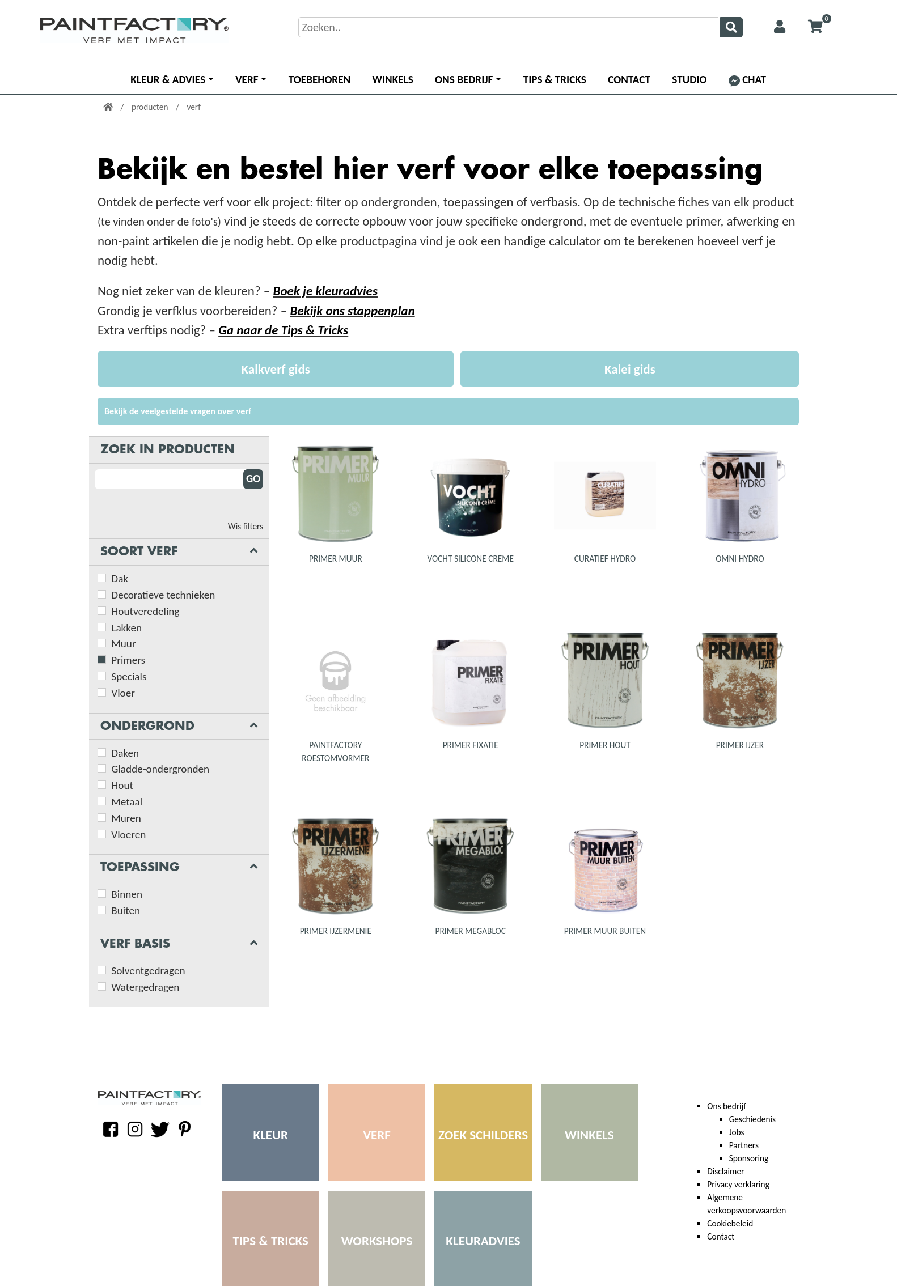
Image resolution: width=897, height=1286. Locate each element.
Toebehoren (319, 79)
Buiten (125, 910)
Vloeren (128, 834)
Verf (246, 79)
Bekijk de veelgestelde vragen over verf (177, 411)
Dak (119, 578)
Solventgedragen (148, 970)
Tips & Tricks (554, 79)
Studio (689, 79)
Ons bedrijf (464, 79)
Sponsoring (749, 1158)
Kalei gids (629, 369)
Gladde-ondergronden (160, 768)
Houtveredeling (145, 611)
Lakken (126, 627)
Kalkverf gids (275, 369)
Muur (123, 643)
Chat (747, 79)
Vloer (123, 692)
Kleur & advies (167, 79)
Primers (128, 660)
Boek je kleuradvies (325, 291)
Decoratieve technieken (163, 594)
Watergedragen (145, 987)
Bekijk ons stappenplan (352, 311)
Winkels (393, 79)
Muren (126, 818)
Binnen (126, 894)
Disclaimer (725, 1171)
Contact (629, 79)
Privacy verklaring (738, 1184)
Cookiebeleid (730, 1223)
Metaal (126, 801)
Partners (744, 1145)
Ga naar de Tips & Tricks (283, 330)
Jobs (736, 1132)
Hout (122, 785)
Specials (128, 676)
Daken (125, 752)
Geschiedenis (752, 1119)
